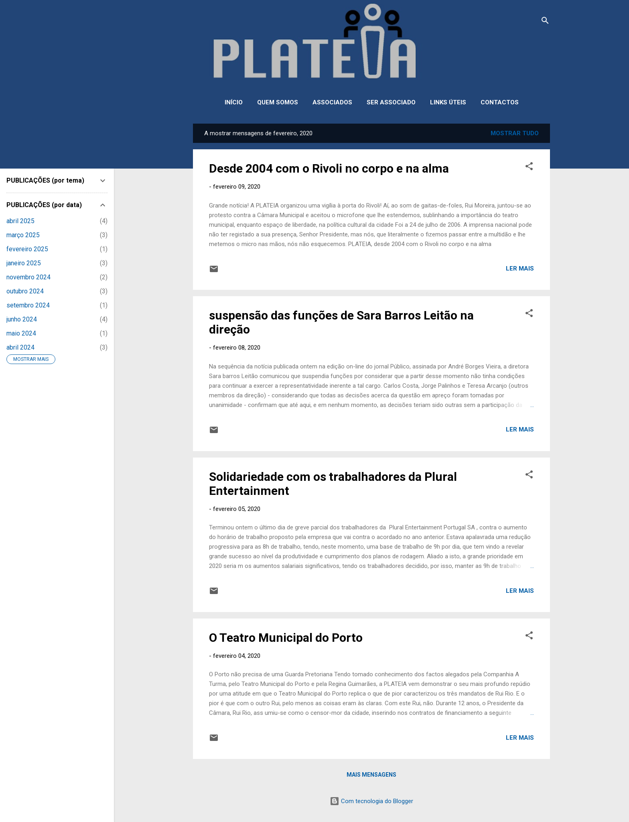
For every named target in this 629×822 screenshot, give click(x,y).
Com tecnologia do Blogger (371, 801)
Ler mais (520, 268)
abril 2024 (20, 347)
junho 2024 (21, 319)
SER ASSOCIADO (391, 102)
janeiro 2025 (23, 263)
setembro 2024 (28, 305)
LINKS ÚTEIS (448, 102)
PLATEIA (371, 54)
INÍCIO (234, 102)
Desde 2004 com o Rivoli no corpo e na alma (329, 168)
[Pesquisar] (545, 22)
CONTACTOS (500, 102)
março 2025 (23, 235)
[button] (529, 167)
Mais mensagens (371, 774)
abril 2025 (20, 221)
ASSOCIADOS (332, 102)
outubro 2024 (25, 291)
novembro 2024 (28, 277)
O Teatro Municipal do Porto (286, 638)
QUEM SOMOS (277, 102)
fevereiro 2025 (27, 249)
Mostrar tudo (515, 133)
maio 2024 (21, 333)
